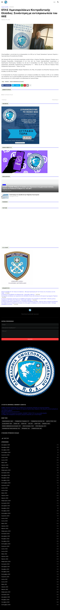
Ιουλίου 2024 (30, 488)
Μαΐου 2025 (30, 462)
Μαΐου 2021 (30, 584)
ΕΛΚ (30, 423)
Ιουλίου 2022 (30, 549)
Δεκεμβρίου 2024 (30, 475)
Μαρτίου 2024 (30, 498)
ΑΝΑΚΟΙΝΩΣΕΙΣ (7, 421)
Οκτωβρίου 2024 (30, 480)
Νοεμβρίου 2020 (30, 599)
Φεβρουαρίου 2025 (30, 470)
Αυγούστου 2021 (30, 576)
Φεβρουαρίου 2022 (30, 561)
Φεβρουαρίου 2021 (30, 592)
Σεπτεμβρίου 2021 (30, 574)
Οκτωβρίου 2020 (30, 602)
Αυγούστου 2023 (30, 516)
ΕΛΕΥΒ (23, 423)
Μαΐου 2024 (30, 493)
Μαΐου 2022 (30, 554)
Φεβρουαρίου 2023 (30, 531)
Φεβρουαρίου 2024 (30, 500)
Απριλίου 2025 (30, 465)
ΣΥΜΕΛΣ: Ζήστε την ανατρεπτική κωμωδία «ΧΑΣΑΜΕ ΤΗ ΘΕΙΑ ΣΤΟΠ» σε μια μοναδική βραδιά (24, 413)
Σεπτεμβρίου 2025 (30, 452)
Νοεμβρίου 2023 (30, 508)
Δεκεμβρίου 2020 (30, 597)
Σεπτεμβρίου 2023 (30, 513)
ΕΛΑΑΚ (16, 423)
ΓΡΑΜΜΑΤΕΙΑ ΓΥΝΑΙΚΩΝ (22, 421)
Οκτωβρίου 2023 (30, 510)
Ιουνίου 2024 (30, 490)
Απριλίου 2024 (30, 495)
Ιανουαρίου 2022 (30, 564)
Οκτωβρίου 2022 (30, 541)
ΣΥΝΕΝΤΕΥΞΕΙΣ (37, 428)
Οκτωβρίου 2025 (30, 450)
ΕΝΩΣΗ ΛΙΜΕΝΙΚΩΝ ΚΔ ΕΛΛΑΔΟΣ (17, 81)
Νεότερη (4, 99)
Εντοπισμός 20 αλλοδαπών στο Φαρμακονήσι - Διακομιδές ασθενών (18, 294)
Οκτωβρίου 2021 (30, 571)
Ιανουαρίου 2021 (30, 594)
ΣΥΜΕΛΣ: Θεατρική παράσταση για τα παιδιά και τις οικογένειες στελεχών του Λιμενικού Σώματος (25, 407)
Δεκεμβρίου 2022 (30, 536)
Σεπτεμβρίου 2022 (30, 543)
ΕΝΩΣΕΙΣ (11, 6)
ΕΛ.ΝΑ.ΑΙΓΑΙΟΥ (7, 423)
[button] (2, 2)
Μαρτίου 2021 (30, 589)
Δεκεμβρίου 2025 (30, 445)
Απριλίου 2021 (30, 587)
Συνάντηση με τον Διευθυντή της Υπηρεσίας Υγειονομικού (24, 194)
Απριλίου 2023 (30, 526)
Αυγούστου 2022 (30, 546)
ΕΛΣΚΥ (37, 423)
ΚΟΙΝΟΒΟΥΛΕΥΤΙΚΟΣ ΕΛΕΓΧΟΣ (11, 428)
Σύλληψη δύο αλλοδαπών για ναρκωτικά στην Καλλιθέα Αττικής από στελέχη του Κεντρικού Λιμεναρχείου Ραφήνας (29, 296)
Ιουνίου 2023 (30, 521)
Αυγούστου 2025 (30, 455)
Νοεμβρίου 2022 (30, 538)
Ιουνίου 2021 (30, 582)
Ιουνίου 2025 (30, 460)
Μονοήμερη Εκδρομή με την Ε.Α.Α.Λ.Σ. (10, 411)
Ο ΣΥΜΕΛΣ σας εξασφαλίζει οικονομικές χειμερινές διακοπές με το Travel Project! (21, 414)
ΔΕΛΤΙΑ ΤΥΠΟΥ (51, 421)
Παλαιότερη (55, 99)
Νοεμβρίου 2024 (30, 477)
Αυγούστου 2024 (30, 485)
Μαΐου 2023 (30, 523)
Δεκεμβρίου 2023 (30, 505)
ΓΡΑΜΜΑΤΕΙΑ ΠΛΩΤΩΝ (37, 421)
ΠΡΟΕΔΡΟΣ (26, 428)
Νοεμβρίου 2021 (30, 569)
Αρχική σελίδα (4, 6)
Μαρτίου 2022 (30, 559)
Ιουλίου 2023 (30, 518)
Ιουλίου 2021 (30, 579)
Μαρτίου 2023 (30, 528)
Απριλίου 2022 (30, 556)
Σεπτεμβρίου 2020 (30, 604)
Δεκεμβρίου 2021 (30, 566)
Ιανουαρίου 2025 (30, 472)
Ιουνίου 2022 (30, 551)
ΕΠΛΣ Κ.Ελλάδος (28, 426)
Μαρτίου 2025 (30, 467)
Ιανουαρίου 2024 (30, 503)
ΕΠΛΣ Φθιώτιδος (41, 426)
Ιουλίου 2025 (30, 457)
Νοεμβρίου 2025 (30, 447)
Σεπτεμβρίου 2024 (30, 483)
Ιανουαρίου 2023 (30, 533)
